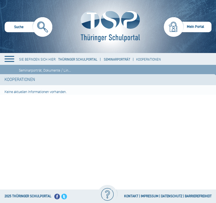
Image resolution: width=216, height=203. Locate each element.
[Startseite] (109, 26)
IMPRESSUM (149, 196)
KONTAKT (131, 196)
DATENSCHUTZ (171, 196)
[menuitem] (28, 28)
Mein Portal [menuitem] (195, 27)
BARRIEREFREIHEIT (198, 196)
